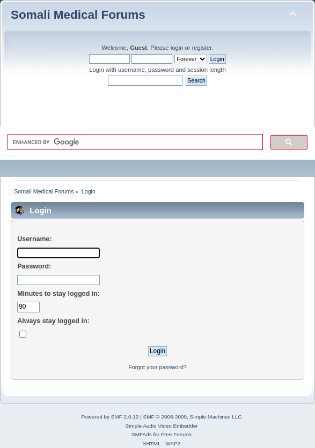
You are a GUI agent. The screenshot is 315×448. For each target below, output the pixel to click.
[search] (134, 142)
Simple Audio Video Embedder (161, 426)
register (202, 47)
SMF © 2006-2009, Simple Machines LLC (192, 417)
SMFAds (141, 434)
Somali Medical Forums (78, 14)
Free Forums (176, 434)
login (177, 47)
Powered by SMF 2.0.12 (109, 417)
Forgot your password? (157, 367)
